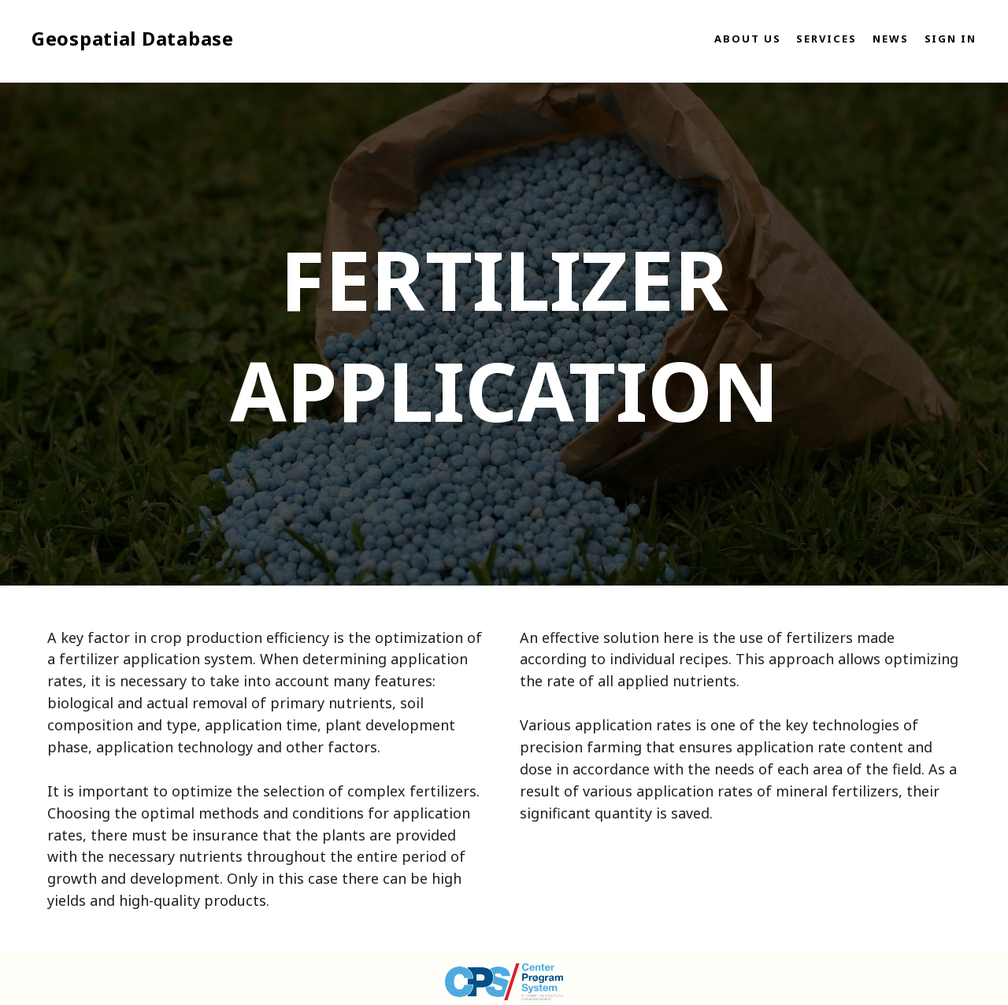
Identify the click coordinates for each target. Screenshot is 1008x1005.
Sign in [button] (950, 38)
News (891, 38)
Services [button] (826, 38)
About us (747, 38)
